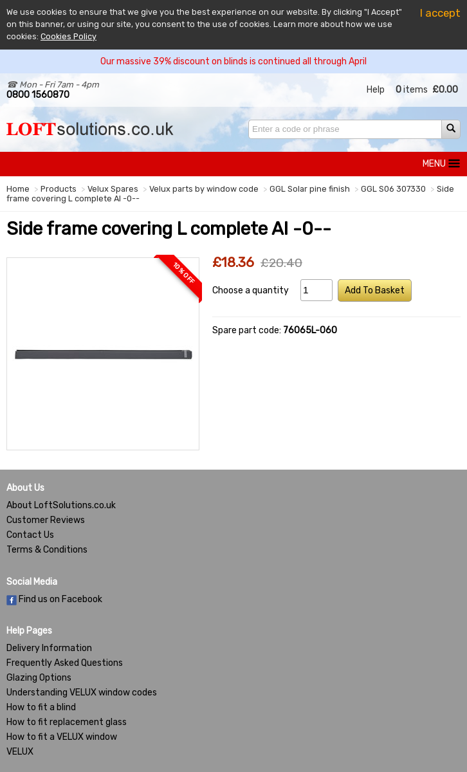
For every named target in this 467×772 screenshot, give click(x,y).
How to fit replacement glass (66, 722)
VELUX (19, 751)
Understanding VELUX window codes (81, 692)
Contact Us (30, 534)
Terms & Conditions (46, 549)
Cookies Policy (68, 36)
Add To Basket (375, 290)
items (412, 89)
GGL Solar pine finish (310, 189)
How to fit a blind (41, 707)
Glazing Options (38, 677)
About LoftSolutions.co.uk (61, 505)
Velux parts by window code (204, 189)
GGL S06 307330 (393, 189)
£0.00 (445, 89)
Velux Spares (112, 189)
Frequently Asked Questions (64, 662)
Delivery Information (49, 648)
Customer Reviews (45, 520)
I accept (440, 12)
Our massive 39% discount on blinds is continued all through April (233, 61)
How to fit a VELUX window (61, 736)
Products (59, 189)
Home (18, 189)
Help (376, 89)
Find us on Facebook (54, 599)
